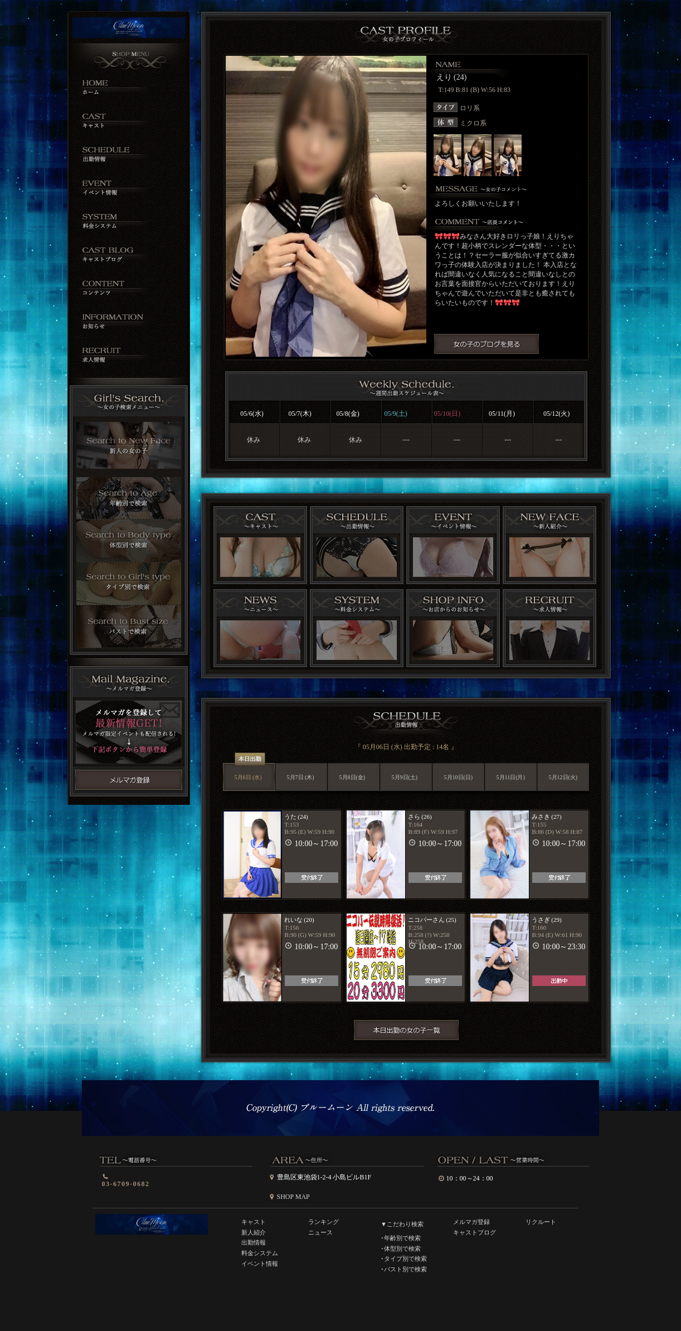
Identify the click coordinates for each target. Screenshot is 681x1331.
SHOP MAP (293, 1197)
